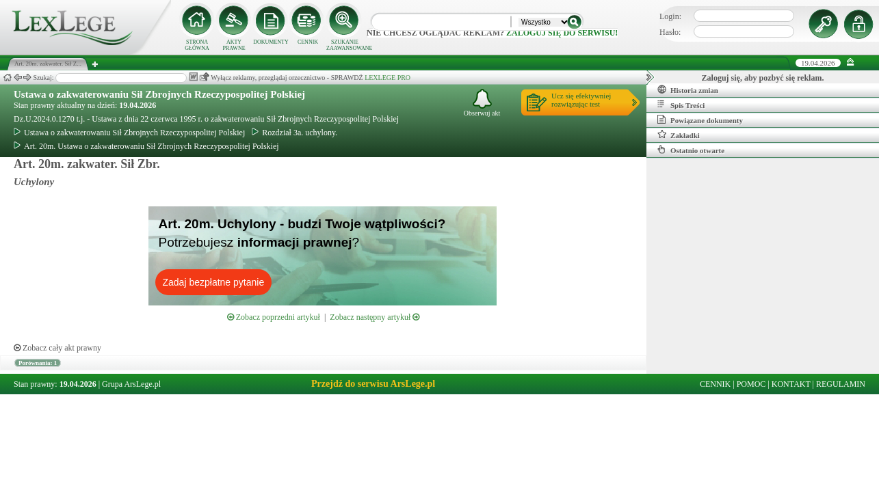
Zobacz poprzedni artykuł (273, 317)
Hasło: (670, 32)
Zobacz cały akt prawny (57, 348)
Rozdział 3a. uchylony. (294, 132)
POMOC (751, 384)
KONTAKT (791, 384)
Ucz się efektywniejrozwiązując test (581, 100)
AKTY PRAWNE (233, 45)
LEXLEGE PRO (387, 77)
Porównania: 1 (37, 362)
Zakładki (678, 134)
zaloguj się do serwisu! (562, 33)
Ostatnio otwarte (690, 149)
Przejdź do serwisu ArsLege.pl (373, 384)
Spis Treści (681, 104)
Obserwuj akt (482, 103)
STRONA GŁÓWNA (197, 45)
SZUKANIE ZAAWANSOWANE (344, 45)
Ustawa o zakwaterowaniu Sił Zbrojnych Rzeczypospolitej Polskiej (159, 94)
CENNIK (308, 42)
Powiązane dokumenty (700, 119)
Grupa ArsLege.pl (131, 384)
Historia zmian (687, 89)
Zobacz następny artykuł (374, 317)
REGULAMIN (840, 384)
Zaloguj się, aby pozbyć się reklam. (763, 78)
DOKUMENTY (271, 42)
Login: (670, 16)
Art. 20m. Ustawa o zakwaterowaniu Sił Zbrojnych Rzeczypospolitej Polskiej (146, 146)
